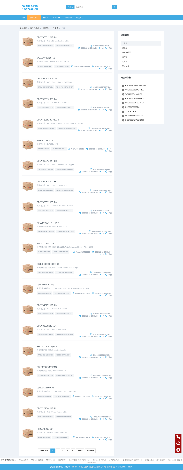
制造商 (45, 18)
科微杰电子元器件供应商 (155, 460)
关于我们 (68, 18)
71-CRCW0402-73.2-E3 (63, 314)
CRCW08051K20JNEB (46, 181)
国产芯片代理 (114, 460)
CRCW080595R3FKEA (47, 202)
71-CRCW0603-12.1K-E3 (64, 46)
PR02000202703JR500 (133, 120)
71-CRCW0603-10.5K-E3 (64, 107)
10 (103, 440)
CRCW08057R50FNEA (47, 78)
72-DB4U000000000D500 (65, 272)
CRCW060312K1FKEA (47, 37)
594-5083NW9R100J (63, 355)
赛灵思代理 (23, 460)
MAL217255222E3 (45, 243)
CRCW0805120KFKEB (47, 161)
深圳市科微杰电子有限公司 (79, 460)
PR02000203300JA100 (47, 367)
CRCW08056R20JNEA (46, 325)
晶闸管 (124, 62)
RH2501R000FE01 (45, 429)
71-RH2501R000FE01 (60, 437)
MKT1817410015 (45, 140)
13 (103, 89)
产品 (70, 7)
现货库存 (79, 18)
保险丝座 (125, 66)
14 (103, 48)
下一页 (80, 451)
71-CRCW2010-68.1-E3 (63, 417)
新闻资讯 (56, 18)
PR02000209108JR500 (47, 346)
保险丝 (124, 48)
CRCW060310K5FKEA (47, 99)
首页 (23, 18)
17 (103, 110)
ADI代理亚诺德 (37, 460)
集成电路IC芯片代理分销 (132, 460)
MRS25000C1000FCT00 (133, 116)
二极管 (55, 28)
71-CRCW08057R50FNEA (64, 87)
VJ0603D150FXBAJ (45, 284)
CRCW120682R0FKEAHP (48, 119)
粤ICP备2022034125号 (124, 467)
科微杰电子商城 (99, 460)
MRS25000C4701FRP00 (48, 222)
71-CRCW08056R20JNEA (64, 334)
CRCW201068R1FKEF (46, 408)
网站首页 (23, 28)
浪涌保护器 (126, 52)
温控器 (124, 57)
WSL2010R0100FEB (46, 57)
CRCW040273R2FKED (47, 305)
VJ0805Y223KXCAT (45, 387)
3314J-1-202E (129, 111)
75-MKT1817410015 (59, 149)
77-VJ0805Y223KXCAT (62, 396)
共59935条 (44, 451)
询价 (110, 48)
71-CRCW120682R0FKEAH (67, 128)
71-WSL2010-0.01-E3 (61, 66)
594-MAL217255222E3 (61, 252)
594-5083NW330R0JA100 (64, 375)
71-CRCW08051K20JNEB (64, 190)
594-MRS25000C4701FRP (65, 231)
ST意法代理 (50, 460)
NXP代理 (62, 460)
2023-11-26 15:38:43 (89, 48)
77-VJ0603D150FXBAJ (62, 293)
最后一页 (90, 451)
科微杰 (13, 460)
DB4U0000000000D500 (48, 264)
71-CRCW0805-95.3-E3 (63, 210)
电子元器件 (33, 18)
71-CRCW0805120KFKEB (64, 169)
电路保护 (46, 28)
